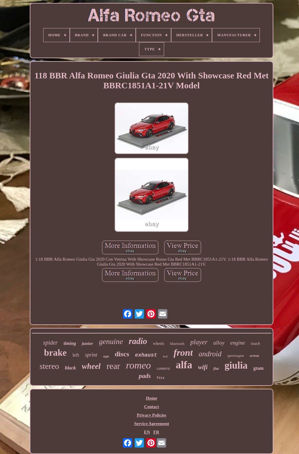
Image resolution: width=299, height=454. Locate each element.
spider (50, 342)
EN (147, 432)
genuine (111, 341)
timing (70, 343)
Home (151, 398)
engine (237, 343)
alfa (184, 365)
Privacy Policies (151, 415)
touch (255, 343)
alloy (219, 343)
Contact (151, 406)
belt (165, 356)
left (75, 355)
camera (163, 368)
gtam (258, 368)
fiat (216, 368)
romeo (138, 365)
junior (87, 343)
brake (55, 353)
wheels (158, 343)
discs (122, 354)
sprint (91, 355)
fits (160, 378)
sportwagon (235, 356)
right (106, 356)
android (210, 354)
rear (113, 366)
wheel (91, 366)
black (70, 368)
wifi (203, 367)
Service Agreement (151, 423)
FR (156, 432)
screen (254, 356)
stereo (49, 366)
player (199, 342)
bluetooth (177, 343)
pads (145, 375)
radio (138, 341)
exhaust (146, 355)
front (183, 352)
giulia (236, 365)
